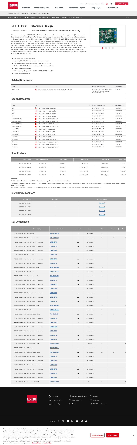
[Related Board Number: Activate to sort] (102, 86)
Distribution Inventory (59, 17)
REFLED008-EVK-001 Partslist (47, 108)
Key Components (74, 17)
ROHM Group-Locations (100, 404)
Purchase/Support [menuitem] (77, 7)
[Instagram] (81, 421)
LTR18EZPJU (53, 263)
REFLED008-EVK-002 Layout (46, 131)
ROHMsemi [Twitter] (63, 421)
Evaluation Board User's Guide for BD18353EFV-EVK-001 (55, 90)
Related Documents (14, 17)
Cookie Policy (47, 443)
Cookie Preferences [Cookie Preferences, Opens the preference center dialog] (97, 435)
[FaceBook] (67, 421)
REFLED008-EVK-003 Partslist (47, 113)
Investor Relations (57, 400)
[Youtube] (77, 421)
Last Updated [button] (118, 86)
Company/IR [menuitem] (96, 7)
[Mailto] (86, 421)
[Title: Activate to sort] (62, 86)
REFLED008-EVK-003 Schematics (48, 144)
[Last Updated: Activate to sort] (120, 86)
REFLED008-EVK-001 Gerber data (48, 119)
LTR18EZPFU (53, 250)
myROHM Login (122, 4)
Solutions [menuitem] (59, 7)
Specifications (43, 17)
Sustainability (56, 404)
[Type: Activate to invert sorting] (22, 86)
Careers (88, 3)
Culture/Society (77, 400)
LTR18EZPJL (53, 255)
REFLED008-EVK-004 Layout (46, 137)
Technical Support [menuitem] (41, 7)
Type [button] (13, 86)
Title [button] (36, 86)
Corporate (55, 396)
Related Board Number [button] (98, 86)
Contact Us (96, 3)
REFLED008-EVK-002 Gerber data (48, 121)
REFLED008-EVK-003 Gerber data (48, 124)
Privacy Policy (36, 443)
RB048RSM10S (54, 238)
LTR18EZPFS (53, 246)
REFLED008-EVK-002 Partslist (47, 111)
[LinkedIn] (72, 421)
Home (10, 13)
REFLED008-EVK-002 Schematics (48, 142)
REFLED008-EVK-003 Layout (46, 134)
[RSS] (58, 421)
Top (126, 17)
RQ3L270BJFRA (54, 343)
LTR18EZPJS (53, 259)
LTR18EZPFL (53, 242)
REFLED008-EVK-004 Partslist (47, 116)
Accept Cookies (113, 435)
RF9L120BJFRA (54, 267)
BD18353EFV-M (54, 233)
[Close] (133, 435)
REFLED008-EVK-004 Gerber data (48, 126)
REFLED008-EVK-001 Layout (46, 129)
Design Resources (30, 17)
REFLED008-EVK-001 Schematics (48, 139)
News (82, 3)
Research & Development (79, 396)
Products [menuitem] (26, 7)
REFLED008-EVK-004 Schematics (48, 147)
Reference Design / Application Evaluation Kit (27, 13)
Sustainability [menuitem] (112, 7)
